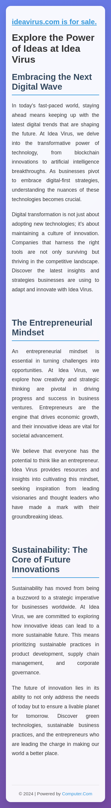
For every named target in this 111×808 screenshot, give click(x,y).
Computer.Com (77, 793)
